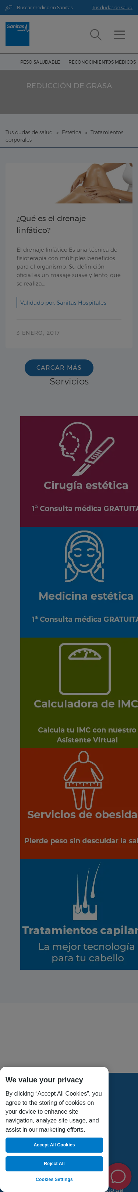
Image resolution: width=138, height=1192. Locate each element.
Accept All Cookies (54, 1144)
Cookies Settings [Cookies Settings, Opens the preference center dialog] (54, 1179)
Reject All (54, 1163)
